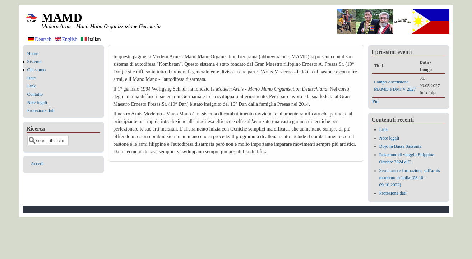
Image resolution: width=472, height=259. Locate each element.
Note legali (37, 102)
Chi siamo (36, 69)
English (66, 39)
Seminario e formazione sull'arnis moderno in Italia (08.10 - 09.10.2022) (409, 177)
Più (375, 101)
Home (32, 53)
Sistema (34, 61)
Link (31, 85)
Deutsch (39, 39)
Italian (91, 39)
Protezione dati (41, 110)
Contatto (35, 94)
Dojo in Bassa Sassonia (400, 146)
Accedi (37, 163)
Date (31, 78)
